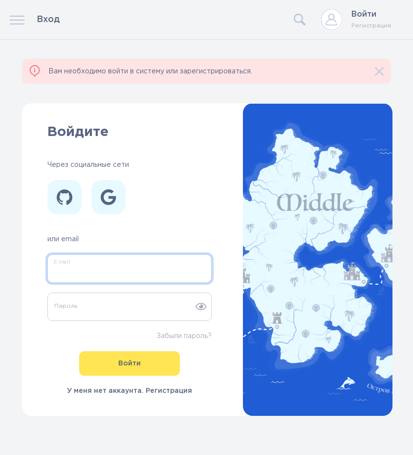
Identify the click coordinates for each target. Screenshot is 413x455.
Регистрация (371, 25)
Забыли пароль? (184, 336)
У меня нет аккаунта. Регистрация (129, 391)
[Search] (262, 19)
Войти (363, 14)
